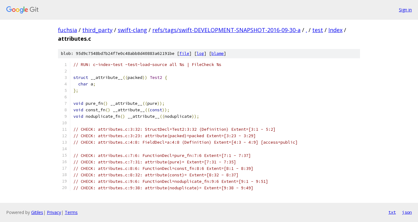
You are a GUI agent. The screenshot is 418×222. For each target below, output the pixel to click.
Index (335, 30)
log (200, 53)
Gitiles (37, 212)
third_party (97, 30)
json (407, 212)
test (317, 30)
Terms (71, 212)
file (184, 53)
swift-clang (132, 30)
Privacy (54, 212)
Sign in (405, 10)
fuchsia (67, 30)
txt (392, 212)
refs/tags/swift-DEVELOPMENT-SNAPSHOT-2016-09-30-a (226, 30)
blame (217, 53)
